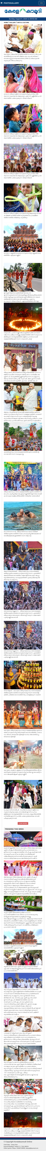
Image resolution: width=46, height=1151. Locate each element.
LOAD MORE (23, 823)
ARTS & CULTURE (23, 22)
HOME (6, 22)
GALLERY (12, 22)
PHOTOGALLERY (10, 3)
